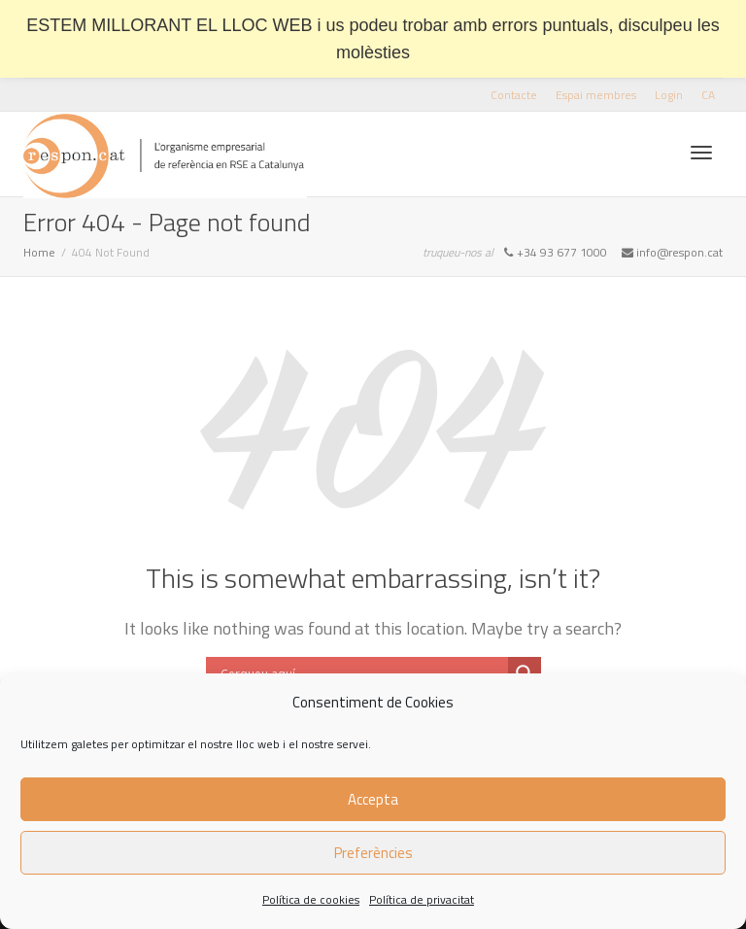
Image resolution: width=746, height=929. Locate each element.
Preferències (373, 853)
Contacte (514, 95)
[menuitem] (708, 95)
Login (669, 95)
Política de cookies (310, 899)
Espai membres (596, 95)
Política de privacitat (421, 899)
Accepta (373, 799)
